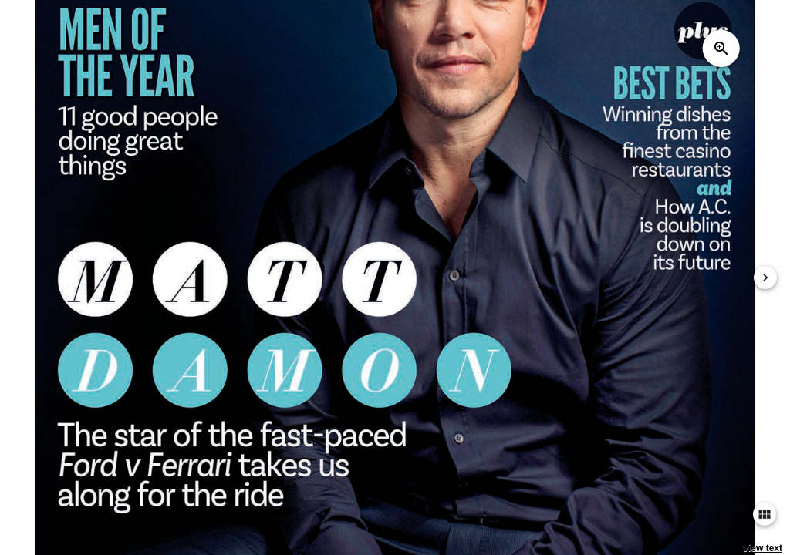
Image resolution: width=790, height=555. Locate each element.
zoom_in (721, 48)
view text (762, 548)
